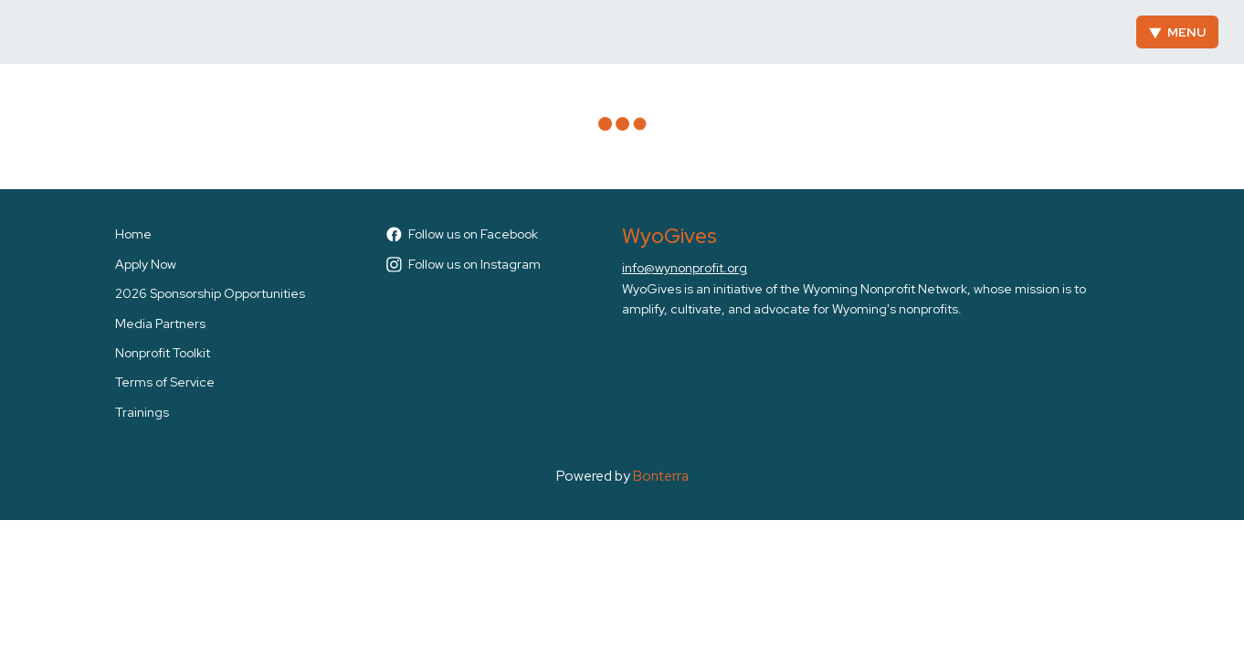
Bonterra (661, 475)
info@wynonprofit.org (684, 268)
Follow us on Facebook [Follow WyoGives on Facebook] (462, 234)
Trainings (142, 412)
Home (133, 234)
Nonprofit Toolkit (162, 353)
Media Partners (160, 323)
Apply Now (145, 264)
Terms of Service (165, 382)
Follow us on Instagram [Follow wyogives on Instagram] (463, 264)
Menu (1177, 32)
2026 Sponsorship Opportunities (210, 293)
